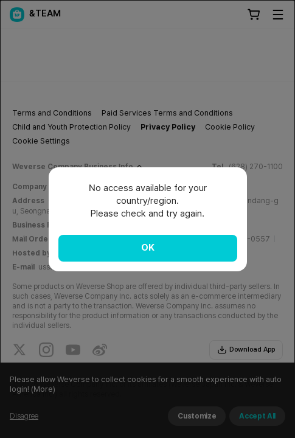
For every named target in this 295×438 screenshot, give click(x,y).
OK (147, 247)
